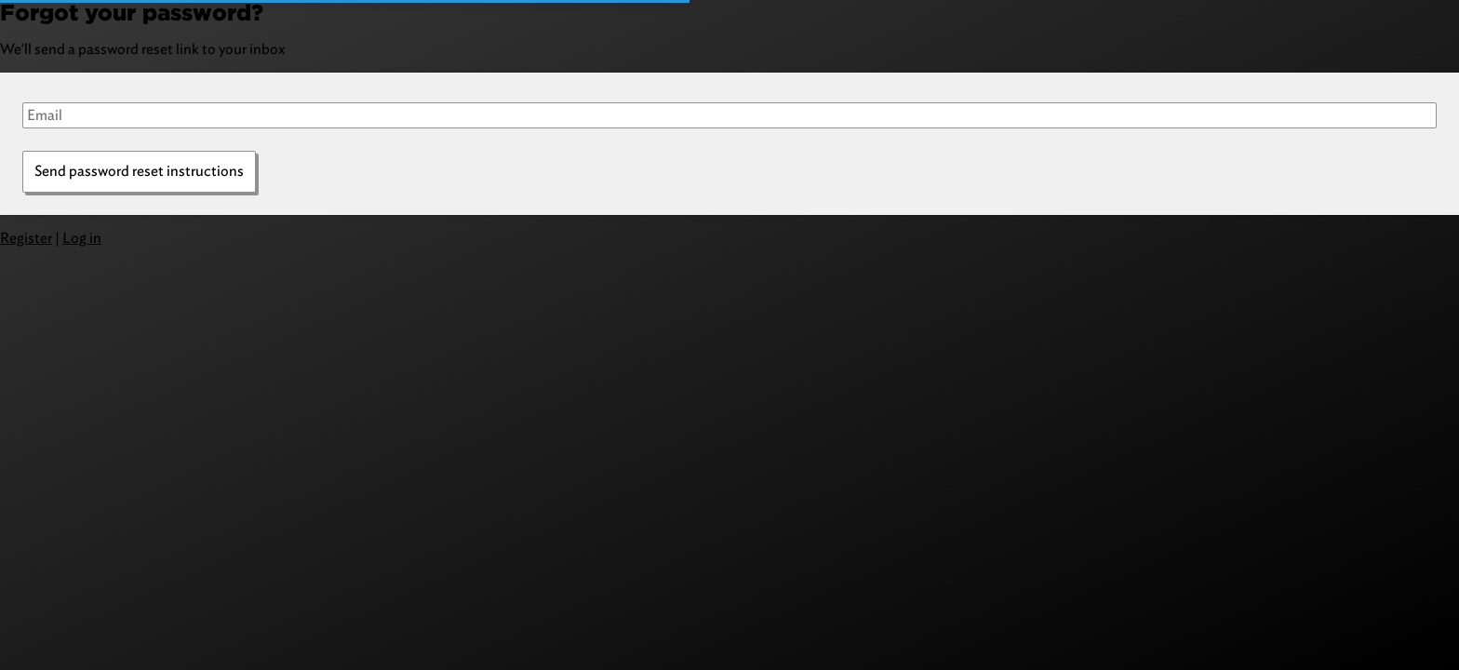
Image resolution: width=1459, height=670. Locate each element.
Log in (81, 238)
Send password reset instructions (139, 171)
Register (26, 238)
